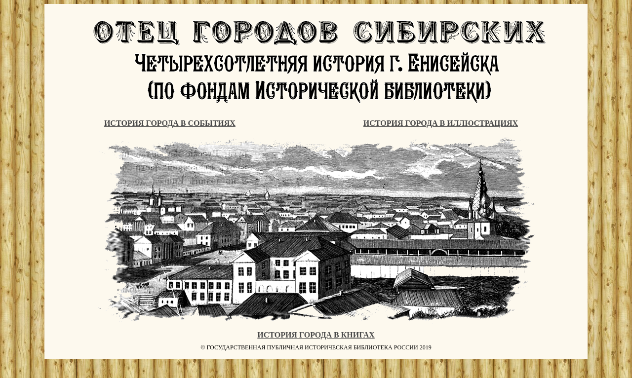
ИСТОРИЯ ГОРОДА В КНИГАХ (316, 335)
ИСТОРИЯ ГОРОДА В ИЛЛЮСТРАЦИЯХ (440, 123)
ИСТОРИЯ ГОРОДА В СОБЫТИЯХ (170, 123)
